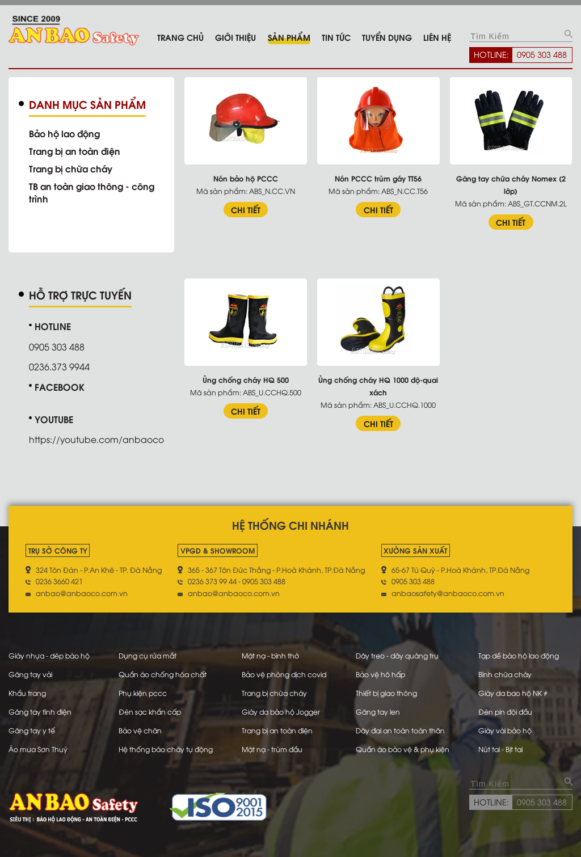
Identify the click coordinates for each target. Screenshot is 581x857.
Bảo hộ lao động (66, 133)
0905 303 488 (542, 54)
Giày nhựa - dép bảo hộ (51, 654)
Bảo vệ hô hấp (380, 672)
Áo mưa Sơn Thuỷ (38, 745)
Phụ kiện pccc (144, 690)
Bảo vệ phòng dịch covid (285, 672)
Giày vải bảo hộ (505, 726)
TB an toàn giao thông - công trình (95, 192)
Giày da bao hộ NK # (513, 690)
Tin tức (336, 37)
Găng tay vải (31, 672)
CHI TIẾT (248, 208)
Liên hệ (437, 37)
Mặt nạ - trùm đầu (273, 745)
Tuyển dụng (387, 37)
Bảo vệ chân (141, 726)
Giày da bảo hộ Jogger (282, 708)
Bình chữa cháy (504, 672)
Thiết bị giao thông (387, 690)
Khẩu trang (28, 690)
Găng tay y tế (32, 726)
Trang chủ (180, 37)
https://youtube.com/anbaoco (98, 438)
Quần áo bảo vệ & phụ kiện (403, 745)
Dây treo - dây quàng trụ (397, 654)
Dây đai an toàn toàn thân (401, 726)
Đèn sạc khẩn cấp (151, 708)
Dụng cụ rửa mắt (148, 654)
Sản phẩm (289, 37)
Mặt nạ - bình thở (271, 654)
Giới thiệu (235, 37)
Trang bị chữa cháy (73, 168)
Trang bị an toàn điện (77, 151)
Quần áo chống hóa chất (164, 672)
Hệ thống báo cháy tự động (167, 745)
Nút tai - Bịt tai (500, 745)
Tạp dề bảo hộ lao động (519, 654)
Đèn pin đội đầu (505, 708)
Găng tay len (378, 708)
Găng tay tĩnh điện (41, 708)
